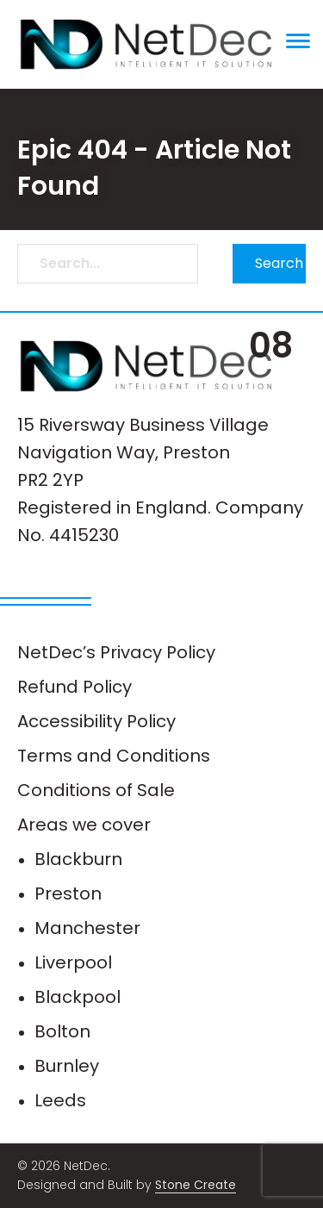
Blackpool (77, 997)
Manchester (87, 928)
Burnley (66, 1066)
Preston (68, 893)
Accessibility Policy (96, 721)
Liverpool (73, 962)
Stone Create (195, 1184)
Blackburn (78, 859)
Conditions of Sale (96, 790)
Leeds (60, 1100)
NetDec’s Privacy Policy (116, 652)
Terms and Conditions (113, 756)
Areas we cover (84, 825)
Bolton (62, 1031)
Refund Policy (74, 687)
